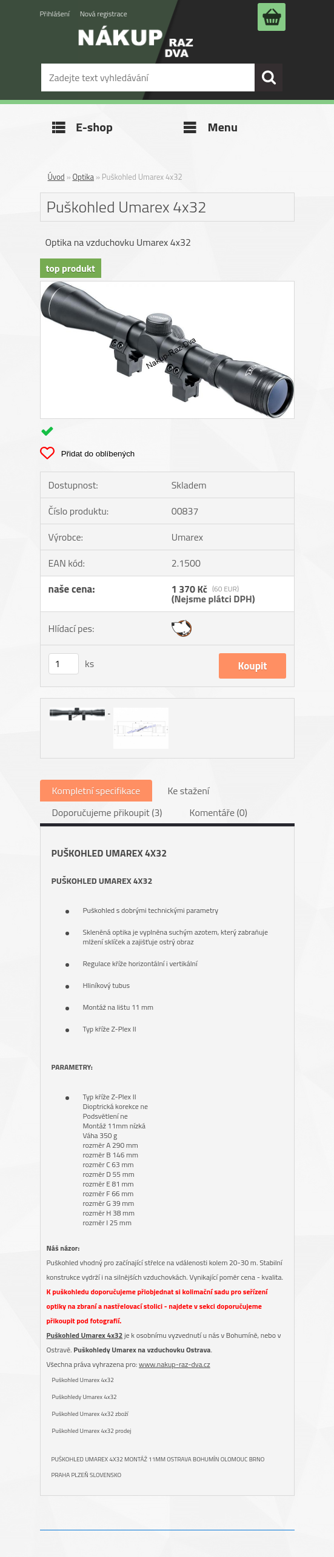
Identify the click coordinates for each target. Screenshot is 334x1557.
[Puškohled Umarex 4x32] (167, 286)
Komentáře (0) (218, 812)
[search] (268, 77)
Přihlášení (55, 13)
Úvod (56, 177)
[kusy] (63, 663)
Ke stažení (188, 790)
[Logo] (135, 50)
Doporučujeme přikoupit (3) (107, 812)
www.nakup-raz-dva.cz (174, 1364)
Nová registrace (103, 13)
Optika (84, 177)
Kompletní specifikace (96, 790)
